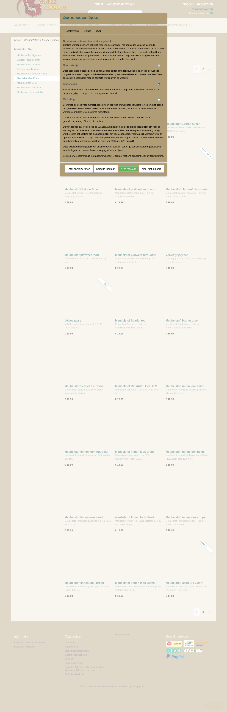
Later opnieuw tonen (79, 168)
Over (98, 31)
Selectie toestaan (105, 168)
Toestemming (72, 31)
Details (87, 31)
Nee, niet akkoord (151, 168)
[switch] (159, 65)
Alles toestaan (128, 168)
